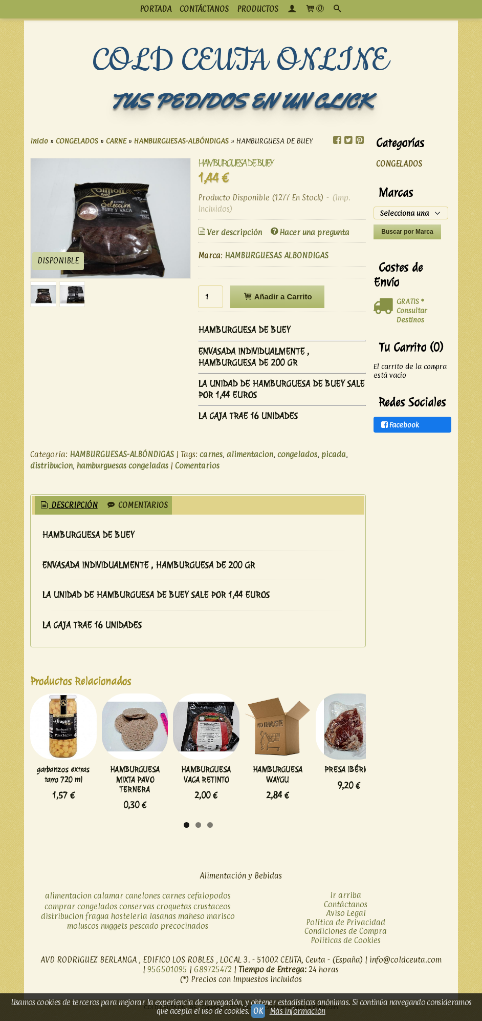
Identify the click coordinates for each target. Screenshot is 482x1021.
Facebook (399, 424)
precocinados (184, 931)
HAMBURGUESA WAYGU (330, 785)
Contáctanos (345, 909)
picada (333, 454)
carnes (211, 454)
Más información (297, 1011)
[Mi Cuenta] (291, 9)
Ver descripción (229, 232)
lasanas (162, 922)
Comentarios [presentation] (137, 505)
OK (257, 1011)
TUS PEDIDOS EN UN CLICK (241, 101)
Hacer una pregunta (309, 232)
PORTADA (155, 9)
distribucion (51, 466)
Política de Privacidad (345, 927)
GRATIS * (410, 301)
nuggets (114, 931)
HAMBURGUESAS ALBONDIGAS (276, 255)
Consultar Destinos (412, 315)
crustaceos (212, 912)
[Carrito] (314, 9)
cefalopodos (209, 901)
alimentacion (250, 454)
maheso (191, 922)
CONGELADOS (399, 164)
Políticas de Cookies (346, 945)
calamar (108, 901)
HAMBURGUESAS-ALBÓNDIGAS (122, 454)
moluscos (83, 931)
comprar (60, 912)
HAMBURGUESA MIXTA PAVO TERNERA (157, 790)
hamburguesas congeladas (122, 466)
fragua (97, 922)
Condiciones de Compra (345, 937)
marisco (221, 922)
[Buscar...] (337, 9)
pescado (144, 931)
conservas (137, 912)
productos (257, 9)
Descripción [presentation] (68, 505)
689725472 (213, 975)
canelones (142, 901)
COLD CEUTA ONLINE (240, 61)
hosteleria (129, 922)
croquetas (174, 912)
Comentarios (197, 466)
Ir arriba (345, 901)
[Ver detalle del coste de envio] (385, 306)
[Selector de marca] (411, 213)
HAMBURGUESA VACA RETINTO (244, 790)
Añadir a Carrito (277, 296)
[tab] (68, 505)
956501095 (167, 975)
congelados (297, 454)
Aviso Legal (346, 919)
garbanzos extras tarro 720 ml (71, 790)
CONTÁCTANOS (204, 9)
